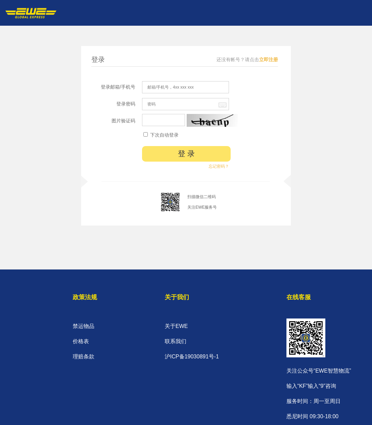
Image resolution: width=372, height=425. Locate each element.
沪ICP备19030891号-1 (192, 356)
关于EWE (176, 326)
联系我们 (175, 341)
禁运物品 (83, 326)
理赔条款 (83, 356)
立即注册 (268, 59)
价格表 (81, 341)
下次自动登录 (161, 135)
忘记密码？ (219, 166)
